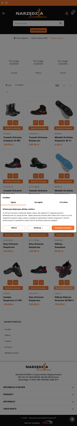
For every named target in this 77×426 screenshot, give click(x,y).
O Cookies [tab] (64, 202)
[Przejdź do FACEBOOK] (2, 3)
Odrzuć (14, 227)
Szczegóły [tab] (38, 202)
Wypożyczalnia (38, 30)
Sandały (14, 73)
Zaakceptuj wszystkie (63, 227)
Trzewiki (63, 73)
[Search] (35, 23)
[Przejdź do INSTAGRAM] (6, 3)
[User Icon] (66, 13)
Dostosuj (38, 227)
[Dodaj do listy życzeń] (10, 122)
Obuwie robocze (12, 322)
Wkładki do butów (11, 353)
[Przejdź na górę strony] (72, 419)
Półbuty (38, 73)
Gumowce (8, 347)
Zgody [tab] (13, 202)
